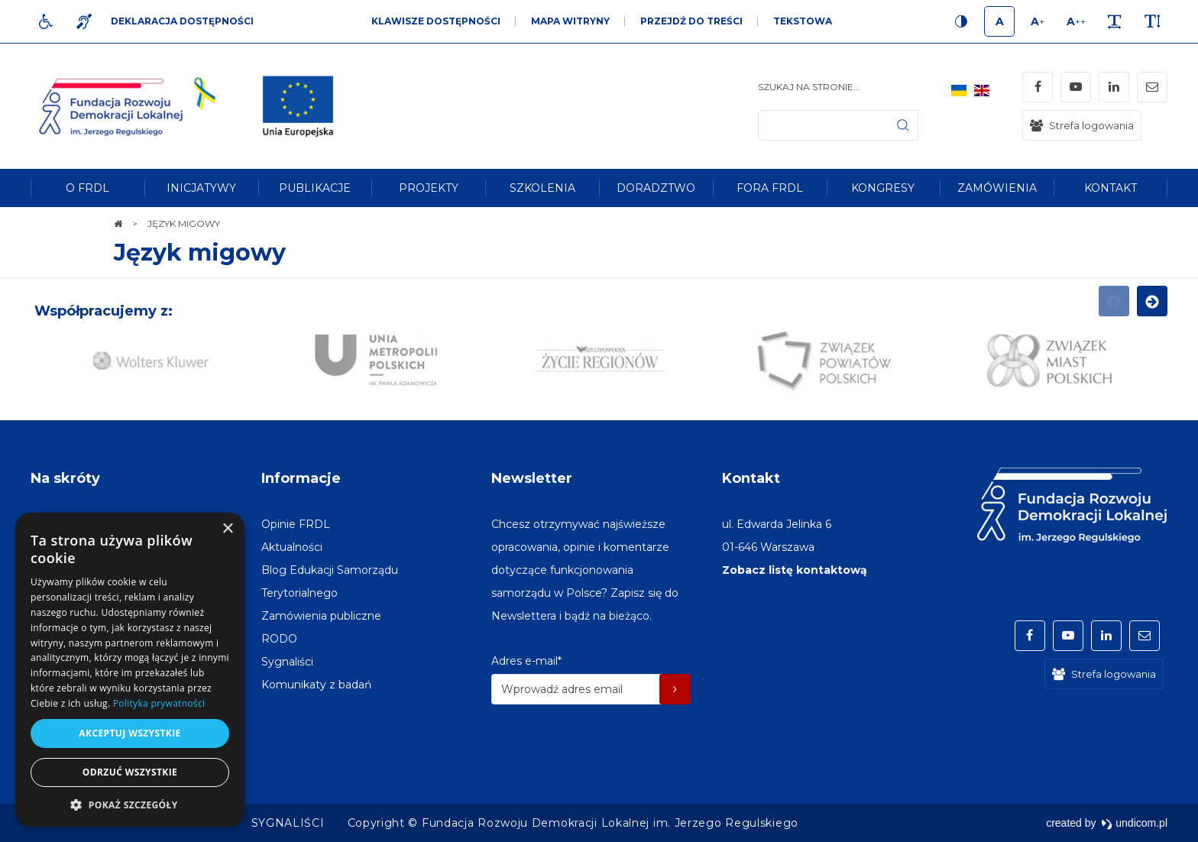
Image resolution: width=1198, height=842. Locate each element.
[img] (298, 106)
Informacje (301, 478)
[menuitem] (87, 188)
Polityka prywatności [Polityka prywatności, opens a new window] (159, 703)
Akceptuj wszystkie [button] (129, 733)
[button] (130, 804)
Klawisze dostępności (435, 21)
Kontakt (751, 478)
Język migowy (200, 252)
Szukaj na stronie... (809, 86)
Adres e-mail (526, 661)
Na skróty (65, 478)
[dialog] (129, 670)
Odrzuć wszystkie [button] (130, 772)
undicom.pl (1134, 823)
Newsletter (531, 478)
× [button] (227, 529)
